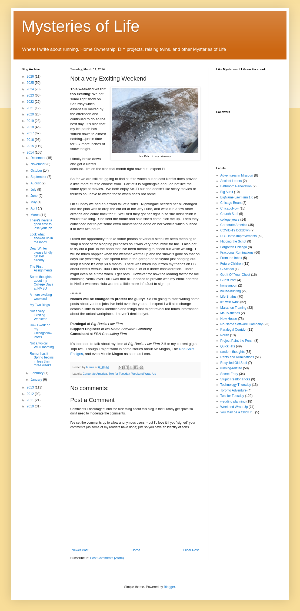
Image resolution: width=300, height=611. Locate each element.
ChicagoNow (229, 208)
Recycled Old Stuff (233, 363)
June (34, 196)
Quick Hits (227, 346)
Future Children (231, 263)
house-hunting (230, 291)
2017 (31, 133)
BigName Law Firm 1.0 (236, 197)
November (38, 164)
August (36, 183)
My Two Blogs (40, 305)
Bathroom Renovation (236, 186)
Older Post (191, 550)
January (37, 379)
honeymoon (228, 285)
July (34, 189)
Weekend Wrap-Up (143, 373)
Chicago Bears (231, 203)
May (34, 202)
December (38, 158)
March (36, 215)
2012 (31, 394)
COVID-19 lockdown (235, 230)
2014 (31, 152)
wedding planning (232, 401)
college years (229, 219)
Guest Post (228, 280)
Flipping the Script (233, 241)
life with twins (229, 302)
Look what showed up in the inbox (41, 238)
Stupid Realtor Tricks (235, 379)
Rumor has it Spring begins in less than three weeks (42, 359)
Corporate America (95, 373)
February (37, 373)
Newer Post (80, 550)
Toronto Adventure (233, 390)
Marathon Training (233, 308)
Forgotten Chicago (233, 247)
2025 (31, 83)
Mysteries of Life (81, 26)
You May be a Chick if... (237, 412)
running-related (231, 368)
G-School (227, 269)
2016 (31, 140)
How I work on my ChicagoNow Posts (41, 331)
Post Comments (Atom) (107, 558)
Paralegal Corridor (233, 329)
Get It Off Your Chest (235, 275)
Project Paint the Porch (237, 341)
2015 (31, 146)
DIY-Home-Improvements (238, 236)
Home (136, 550)
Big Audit (226, 192)
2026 (31, 76)
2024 (31, 89)
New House (228, 319)
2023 (31, 95)
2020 (31, 114)
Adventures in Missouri (236, 175)
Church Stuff (229, 214)
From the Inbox (231, 258)
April (34, 208)
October (37, 170)
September (39, 177)
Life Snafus (228, 296)
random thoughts (232, 352)
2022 (31, 102)
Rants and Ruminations (237, 357)
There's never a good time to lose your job (41, 224)
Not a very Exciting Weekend (38, 315)
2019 (31, 121)
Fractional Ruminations (237, 252)
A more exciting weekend (41, 296)
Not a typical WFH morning (42, 345)
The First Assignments (41, 268)
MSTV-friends (230, 313)
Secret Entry (229, 374)
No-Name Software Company (241, 324)
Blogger (169, 587)
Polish (224, 335)
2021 (31, 108)
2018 (31, 127)
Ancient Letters (231, 181)
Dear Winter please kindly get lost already (41, 254)
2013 (31, 387)
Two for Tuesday (119, 373)
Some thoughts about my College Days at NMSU (41, 282)
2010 (31, 406)
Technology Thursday (235, 385)
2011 (31, 400)
